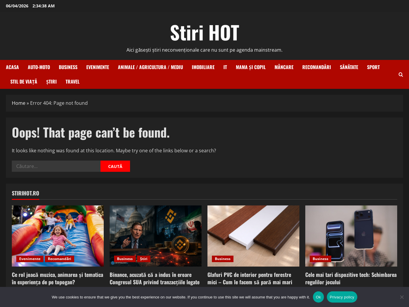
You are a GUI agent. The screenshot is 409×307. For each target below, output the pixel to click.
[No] (402, 297)
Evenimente (97, 67)
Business (68, 67)
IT (225, 67)
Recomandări (316, 67)
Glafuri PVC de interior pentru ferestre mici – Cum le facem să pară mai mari (249, 278)
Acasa (12, 67)
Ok (318, 297)
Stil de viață (23, 81)
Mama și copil (251, 67)
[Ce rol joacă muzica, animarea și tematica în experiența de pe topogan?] (58, 236)
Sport (373, 67)
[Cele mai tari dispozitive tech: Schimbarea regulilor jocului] (351, 236)
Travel (72, 81)
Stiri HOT (204, 32)
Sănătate (349, 67)
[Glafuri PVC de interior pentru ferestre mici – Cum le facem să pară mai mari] (253, 236)
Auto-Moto (39, 67)
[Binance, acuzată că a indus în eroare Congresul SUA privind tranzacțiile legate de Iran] (156, 236)
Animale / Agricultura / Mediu (150, 67)
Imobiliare (203, 67)
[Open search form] (401, 74)
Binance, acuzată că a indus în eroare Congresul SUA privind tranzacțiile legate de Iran (154, 282)
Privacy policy (342, 297)
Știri (51, 81)
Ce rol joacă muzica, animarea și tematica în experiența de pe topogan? (57, 278)
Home (18, 103)
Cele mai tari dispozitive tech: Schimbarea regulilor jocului (351, 278)
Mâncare (284, 67)
